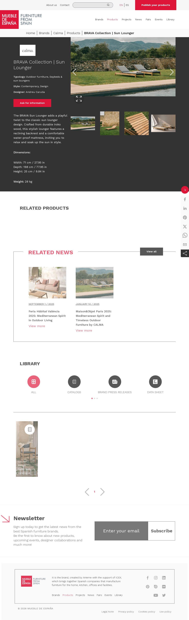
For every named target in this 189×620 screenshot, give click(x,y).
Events (159, 19)
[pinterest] (185, 217)
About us (51, 5)
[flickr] (160, 587)
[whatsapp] (185, 235)
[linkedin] (185, 208)
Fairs (148, 19)
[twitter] (185, 226)
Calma (58, 33)
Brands (99, 19)
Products (112, 19)
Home (30, 33)
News (138, 19)
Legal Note (107, 611)
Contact (64, 5)
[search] (93, 5)
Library (170, 19)
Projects (126, 19)
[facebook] (185, 199)
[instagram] (152, 579)
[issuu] (152, 587)
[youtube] (152, 595)
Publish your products (155, 5)
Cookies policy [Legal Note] (144, 611)
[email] (185, 244)
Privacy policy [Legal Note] (124, 611)
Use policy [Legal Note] (161, 611)
